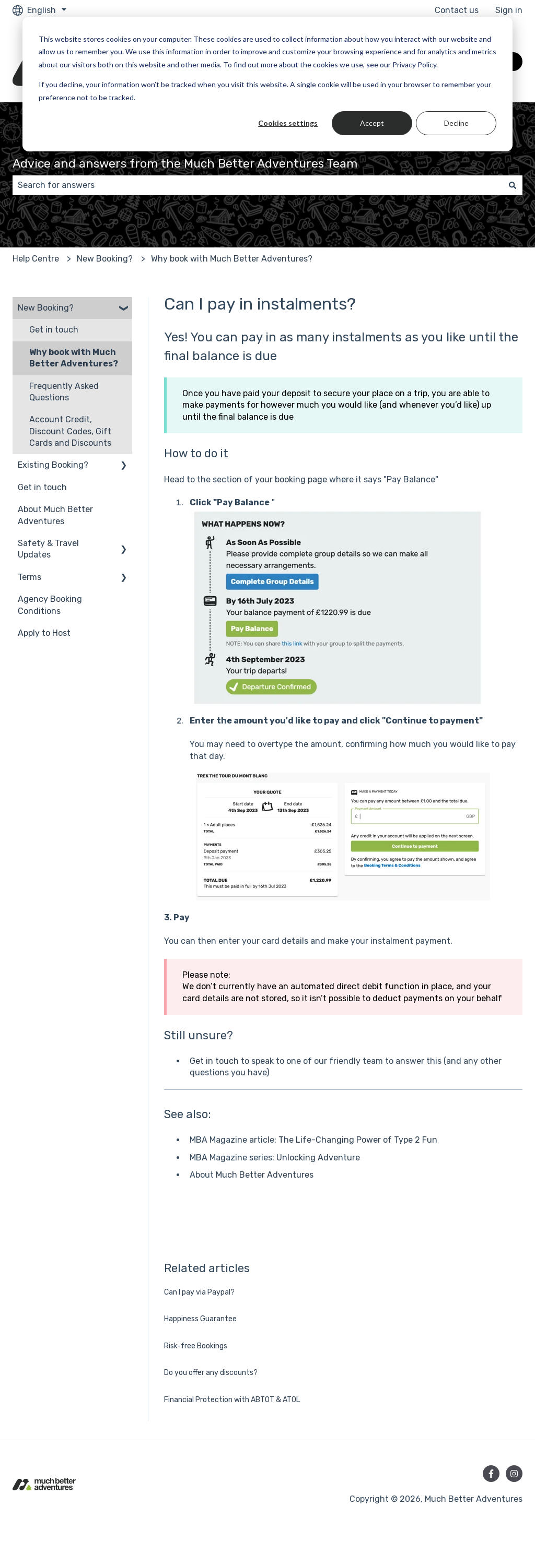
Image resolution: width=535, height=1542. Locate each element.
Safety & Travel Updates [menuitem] (48, 549)
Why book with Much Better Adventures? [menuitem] (73, 358)
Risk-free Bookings (195, 1346)
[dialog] (267, 84)
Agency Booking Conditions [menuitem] (50, 604)
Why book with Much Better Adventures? (231, 259)
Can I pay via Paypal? (199, 1292)
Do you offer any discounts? (211, 1372)
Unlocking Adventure (318, 1158)
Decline (456, 122)
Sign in (508, 10)
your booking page (291, 479)
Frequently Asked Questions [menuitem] (64, 391)
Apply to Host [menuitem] (44, 633)
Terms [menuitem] (29, 577)
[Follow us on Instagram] (514, 1473)
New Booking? (105, 259)
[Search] (512, 185)
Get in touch (214, 1061)
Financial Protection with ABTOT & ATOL (232, 1399)
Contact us (457, 10)
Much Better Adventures (264, 1175)
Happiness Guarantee (200, 1318)
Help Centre (36, 259)
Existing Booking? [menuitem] (53, 465)
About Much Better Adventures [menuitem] (55, 515)
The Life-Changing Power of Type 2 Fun (357, 1140)
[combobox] (258, 185)
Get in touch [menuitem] (53, 330)
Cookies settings (288, 122)
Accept (372, 122)
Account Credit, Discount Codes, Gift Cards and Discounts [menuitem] (70, 431)
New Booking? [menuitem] (46, 308)
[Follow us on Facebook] (491, 1473)
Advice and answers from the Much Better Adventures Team (185, 163)
